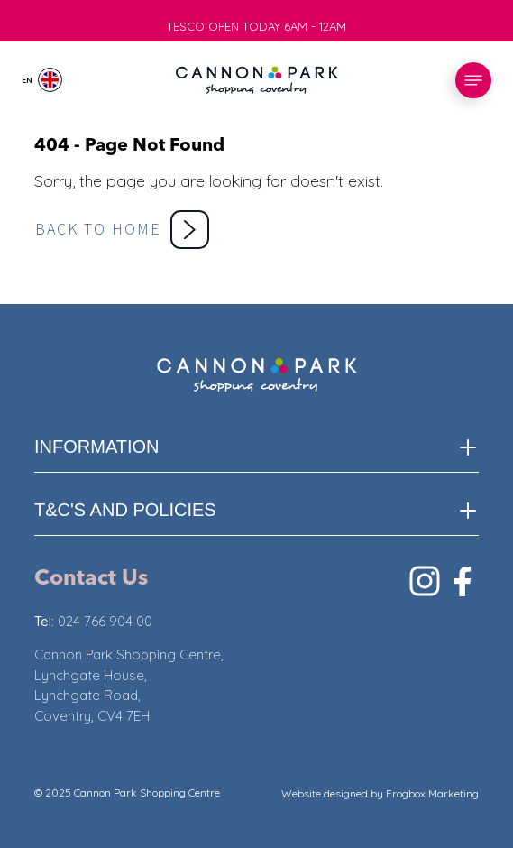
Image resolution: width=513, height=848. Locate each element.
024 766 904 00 (105, 621)
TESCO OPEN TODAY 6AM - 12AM (256, 30)
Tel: (46, 621)
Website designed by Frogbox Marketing (380, 793)
